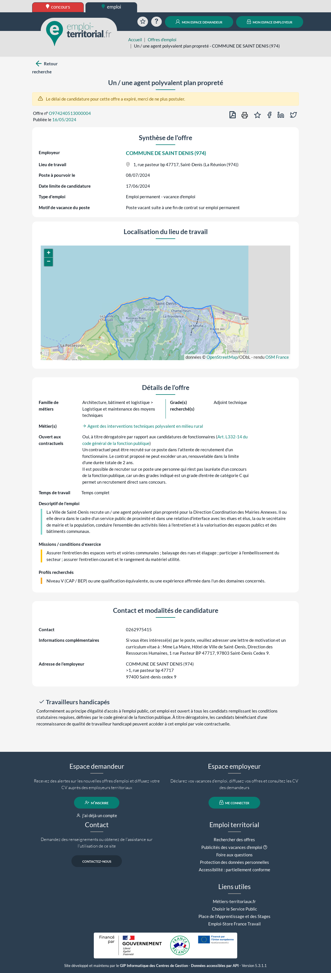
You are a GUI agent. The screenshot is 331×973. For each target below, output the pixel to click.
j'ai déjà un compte (96, 815)
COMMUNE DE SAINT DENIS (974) (166, 153)
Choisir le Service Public (234, 908)
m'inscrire (97, 802)
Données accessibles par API (215, 966)
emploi (111, 7)
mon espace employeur (270, 21)
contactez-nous (96, 861)
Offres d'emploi (162, 39)
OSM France (277, 357)
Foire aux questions (234, 854)
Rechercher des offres (234, 839)
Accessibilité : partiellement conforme (234, 869)
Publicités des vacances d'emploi (231, 847)
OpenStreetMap (222, 357)
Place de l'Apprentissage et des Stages (234, 916)
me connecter (234, 802)
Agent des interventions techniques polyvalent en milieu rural (142, 426)
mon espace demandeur (199, 21)
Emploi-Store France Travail (234, 923)
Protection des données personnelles (234, 862)
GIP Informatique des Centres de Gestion (154, 966)
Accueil (135, 39)
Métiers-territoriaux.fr (234, 901)
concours (58, 7)
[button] (48, 253)
